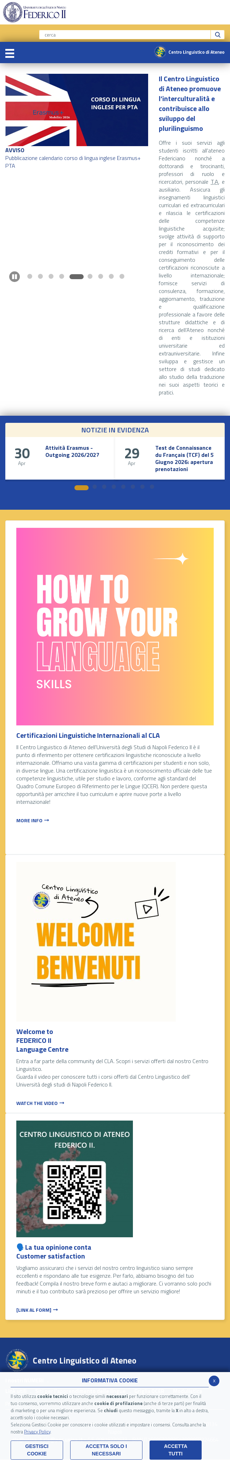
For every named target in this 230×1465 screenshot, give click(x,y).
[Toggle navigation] (9, 52)
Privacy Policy (37, 1431)
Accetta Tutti (175, 1449)
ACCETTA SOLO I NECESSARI (106, 1449)
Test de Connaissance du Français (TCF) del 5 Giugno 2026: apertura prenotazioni (184, 458)
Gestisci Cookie (36, 1449)
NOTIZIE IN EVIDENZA (115, 429)
